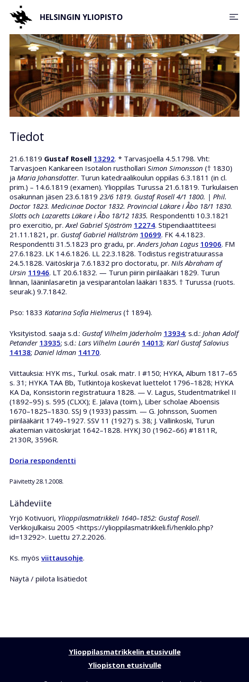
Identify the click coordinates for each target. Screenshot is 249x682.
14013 (152, 342)
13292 (104, 158)
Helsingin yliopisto (66, 17)
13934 (174, 333)
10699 (150, 234)
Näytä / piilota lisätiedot (48, 578)
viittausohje (62, 557)
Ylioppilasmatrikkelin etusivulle (125, 651)
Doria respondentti (42, 460)
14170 (89, 352)
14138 (20, 352)
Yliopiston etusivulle (124, 665)
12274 (144, 225)
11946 (38, 272)
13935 (50, 342)
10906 (210, 244)
